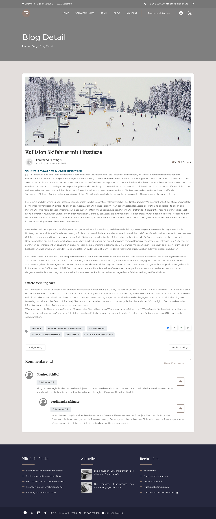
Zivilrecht (37, 328)
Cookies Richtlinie (153, 481)
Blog (116, 13)
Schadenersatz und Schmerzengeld (65, 328)
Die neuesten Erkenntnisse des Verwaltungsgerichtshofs (114, 486)
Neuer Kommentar (174, 363)
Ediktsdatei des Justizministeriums (45, 481)
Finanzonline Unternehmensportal (44, 487)
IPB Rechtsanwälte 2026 (63, 513)
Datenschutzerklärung (156, 476)
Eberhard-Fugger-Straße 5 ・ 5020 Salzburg (47, 3)
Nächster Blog (180, 347)
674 (182, 161)
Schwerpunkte (84, 13)
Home (65, 13)
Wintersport (72, 335)
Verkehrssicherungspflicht (46, 335)
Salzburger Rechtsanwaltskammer (44, 470)
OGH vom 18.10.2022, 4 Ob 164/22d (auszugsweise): (53, 170)
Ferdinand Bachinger (49, 159)
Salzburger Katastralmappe (41, 492)
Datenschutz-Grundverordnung (161, 492)
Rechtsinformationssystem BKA (43, 476)
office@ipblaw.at (177, 3)
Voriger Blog (35, 347)
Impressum (150, 470)
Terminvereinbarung (159, 13)
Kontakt (132, 13)
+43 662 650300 (154, 3)
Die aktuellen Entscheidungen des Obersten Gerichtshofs (114, 472)
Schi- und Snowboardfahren (98, 335)
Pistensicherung (97, 328)
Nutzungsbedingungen (156, 487)
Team (104, 13)
